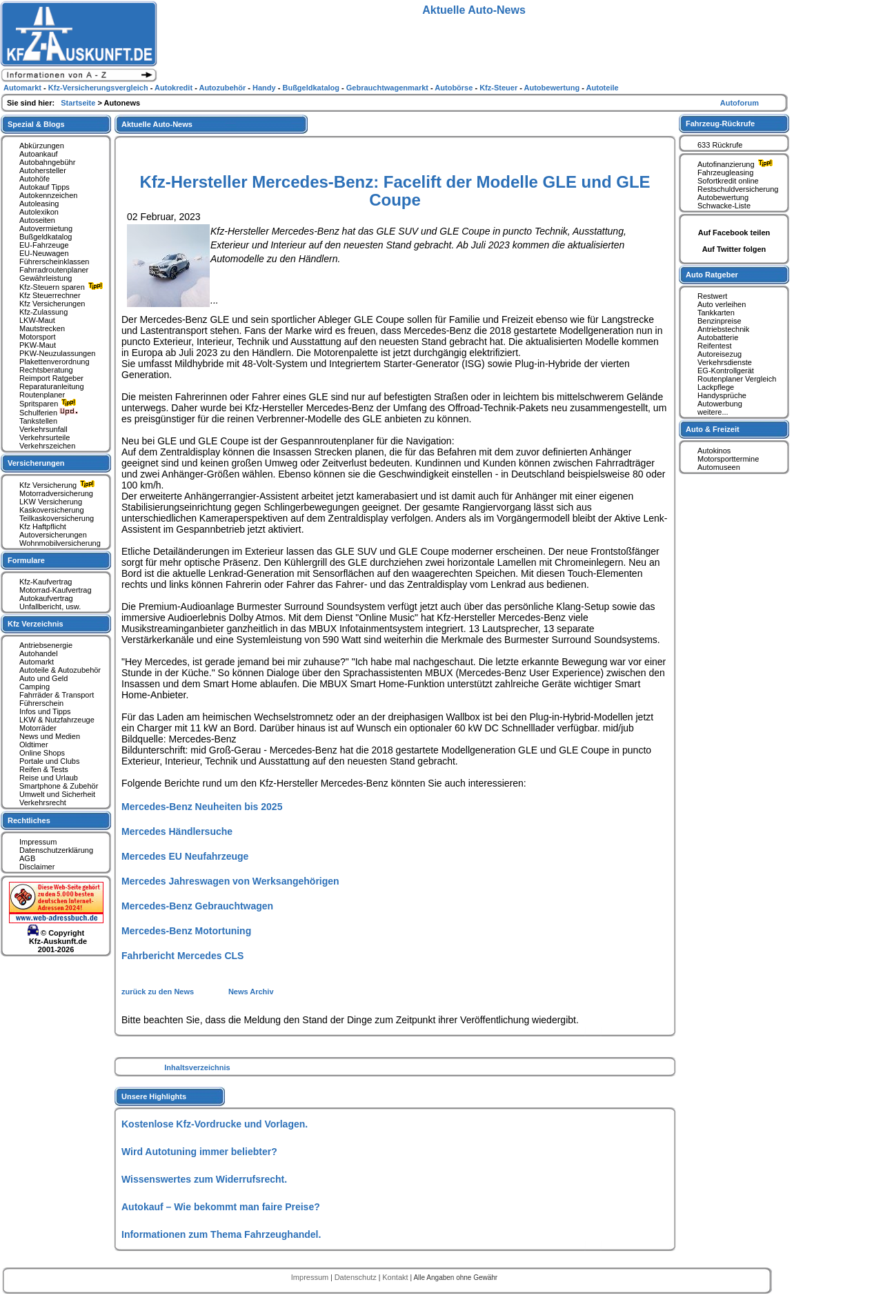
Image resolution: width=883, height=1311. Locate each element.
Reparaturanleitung (51, 386)
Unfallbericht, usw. (50, 606)
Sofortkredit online (728, 181)
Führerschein (41, 703)
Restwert (712, 296)
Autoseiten (37, 220)
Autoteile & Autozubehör (60, 670)
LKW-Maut (37, 320)
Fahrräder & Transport (56, 695)
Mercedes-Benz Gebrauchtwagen (197, 905)
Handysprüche (721, 395)
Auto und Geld (43, 678)
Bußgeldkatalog (45, 237)
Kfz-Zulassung (43, 312)
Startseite (79, 103)
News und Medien (49, 736)
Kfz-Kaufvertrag (45, 582)
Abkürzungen (41, 145)
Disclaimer (36, 866)
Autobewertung (722, 197)
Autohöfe (34, 179)
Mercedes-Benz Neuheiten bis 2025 (201, 806)
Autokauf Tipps (44, 187)
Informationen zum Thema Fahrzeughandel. (221, 1234)
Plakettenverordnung (54, 361)
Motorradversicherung (56, 493)
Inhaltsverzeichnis (197, 1067)
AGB (27, 858)
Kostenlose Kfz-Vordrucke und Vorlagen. (214, 1124)
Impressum (38, 842)
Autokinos (714, 450)
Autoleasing (39, 203)
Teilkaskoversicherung (56, 518)
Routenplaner (42, 395)
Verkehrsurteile (44, 437)
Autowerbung (719, 404)
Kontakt (396, 1277)
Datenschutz (357, 1277)
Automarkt (36, 662)
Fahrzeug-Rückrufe (720, 123)
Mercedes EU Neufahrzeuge (184, 856)
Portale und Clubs (49, 761)
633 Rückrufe (719, 145)
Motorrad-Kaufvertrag (55, 590)
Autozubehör (223, 87)
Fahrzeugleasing (725, 172)
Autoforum (739, 103)
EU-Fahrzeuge (44, 245)
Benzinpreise (719, 321)
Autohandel (38, 653)
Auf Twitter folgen (734, 249)
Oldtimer (33, 744)
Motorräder (38, 728)
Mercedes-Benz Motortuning (186, 930)
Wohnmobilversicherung (60, 543)
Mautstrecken (42, 328)
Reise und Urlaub (48, 777)
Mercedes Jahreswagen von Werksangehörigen (230, 881)
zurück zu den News (158, 991)
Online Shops (42, 753)
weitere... (712, 412)
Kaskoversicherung (51, 510)
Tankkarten (716, 312)
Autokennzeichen (48, 195)
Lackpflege (715, 387)
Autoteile (602, 87)
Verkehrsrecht (42, 802)
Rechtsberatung (46, 370)
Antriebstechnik (723, 329)
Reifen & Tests (43, 769)
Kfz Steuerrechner (50, 295)
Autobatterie (717, 337)
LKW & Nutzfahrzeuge (57, 720)
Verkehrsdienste (724, 362)
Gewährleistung (45, 278)
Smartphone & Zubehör (58, 786)
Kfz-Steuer (499, 87)
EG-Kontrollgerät (725, 370)
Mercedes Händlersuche (176, 831)
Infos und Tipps (45, 711)
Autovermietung (45, 228)
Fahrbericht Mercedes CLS (182, 955)
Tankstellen (38, 421)
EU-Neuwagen (44, 253)
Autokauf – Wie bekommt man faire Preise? (220, 1206)
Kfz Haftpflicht (42, 526)
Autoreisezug (719, 354)
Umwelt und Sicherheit (57, 794)
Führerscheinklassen (54, 261)
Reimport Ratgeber (51, 378)
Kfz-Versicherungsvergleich (99, 87)
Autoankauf (38, 154)
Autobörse (455, 87)
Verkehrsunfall (43, 429)
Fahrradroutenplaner (53, 270)
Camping (34, 686)
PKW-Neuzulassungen (57, 353)
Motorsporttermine (728, 459)
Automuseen (718, 467)
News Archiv (251, 991)
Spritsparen (49, 404)
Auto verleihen (721, 304)
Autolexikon (39, 212)
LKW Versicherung (50, 501)
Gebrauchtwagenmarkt (388, 87)
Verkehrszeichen (47, 446)
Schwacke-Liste (724, 205)
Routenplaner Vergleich (736, 379)
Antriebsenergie (45, 645)
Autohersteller (42, 170)
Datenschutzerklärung (56, 850)
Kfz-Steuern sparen (62, 287)
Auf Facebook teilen (734, 232)
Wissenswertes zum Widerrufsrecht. (204, 1179)
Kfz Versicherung (58, 485)
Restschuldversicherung (737, 189)
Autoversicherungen (53, 535)
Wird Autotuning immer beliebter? (199, 1151)
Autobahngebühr (47, 162)
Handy (265, 87)
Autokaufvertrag (46, 598)
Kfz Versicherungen (52, 303)
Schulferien (49, 412)
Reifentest (714, 346)
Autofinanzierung (736, 164)
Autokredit (175, 87)
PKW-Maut (37, 345)
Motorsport (37, 337)
